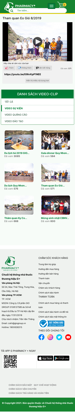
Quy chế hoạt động (45, 385)
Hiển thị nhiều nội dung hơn (37, 80)
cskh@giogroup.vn (17, 323)
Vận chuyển (44, 283)
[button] (37, 41)
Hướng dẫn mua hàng (48, 269)
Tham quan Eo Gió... (53, 185)
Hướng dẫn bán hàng (48, 273)
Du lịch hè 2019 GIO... (16, 153)
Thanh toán (43, 278)
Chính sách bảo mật (20, 385)
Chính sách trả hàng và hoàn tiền (29, 393)
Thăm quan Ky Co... (15, 218)
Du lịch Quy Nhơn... (15, 185)
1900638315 (16, 327)
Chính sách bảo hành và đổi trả (53, 312)
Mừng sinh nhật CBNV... (55, 218)
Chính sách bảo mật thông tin (52, 316)
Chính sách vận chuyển (22, 389)
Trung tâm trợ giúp (47, 264)
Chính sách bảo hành (48, 292)
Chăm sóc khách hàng (49, 288)
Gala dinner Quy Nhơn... (55, 153)
